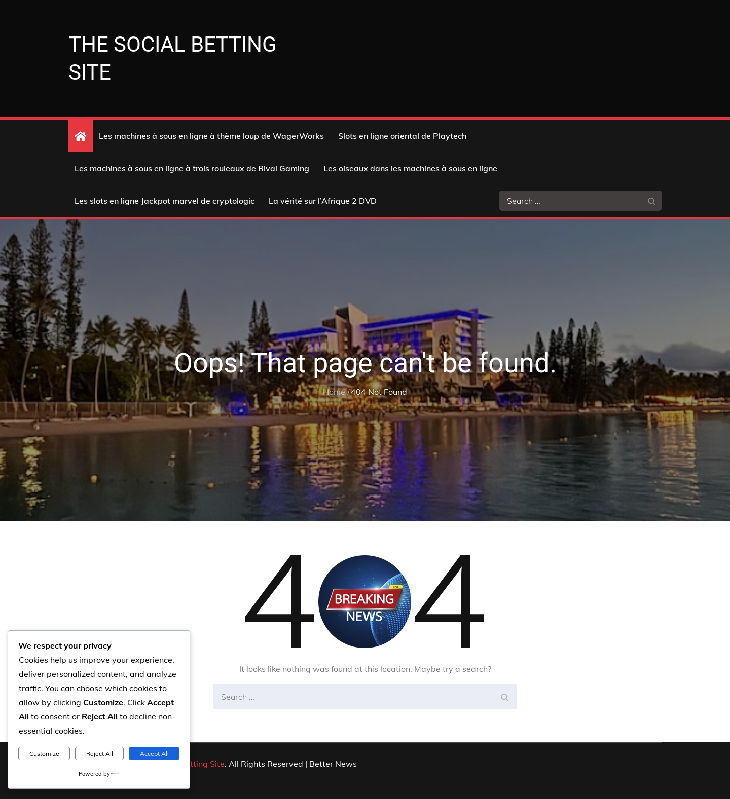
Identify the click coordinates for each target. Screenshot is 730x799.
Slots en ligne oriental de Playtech (402, 136)
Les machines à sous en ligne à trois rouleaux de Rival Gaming (192, 168)
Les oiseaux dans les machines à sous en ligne (410, 168)
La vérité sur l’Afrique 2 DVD (323, 201)
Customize (44, 753)
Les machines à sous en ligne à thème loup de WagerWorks (211, 136)
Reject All (99, 753)
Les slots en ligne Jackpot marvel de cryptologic (164, 201)
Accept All (154, 753)
